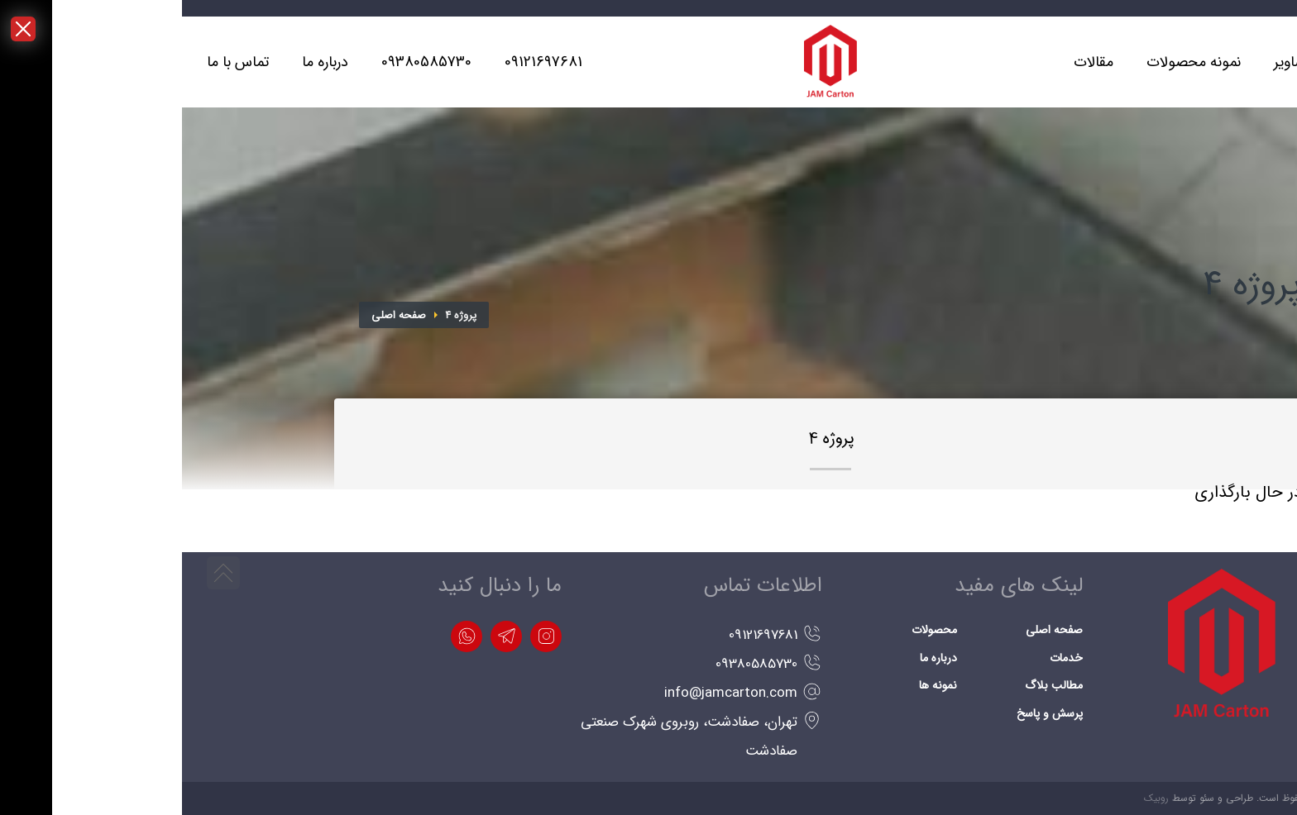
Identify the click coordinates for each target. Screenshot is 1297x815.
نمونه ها (756, 685)
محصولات (752, 630)
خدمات (884, 658)
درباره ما (756, 658)
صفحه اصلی (216, 315)
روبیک (974, 798)
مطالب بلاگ (872, 685)
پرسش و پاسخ (868, 713)
